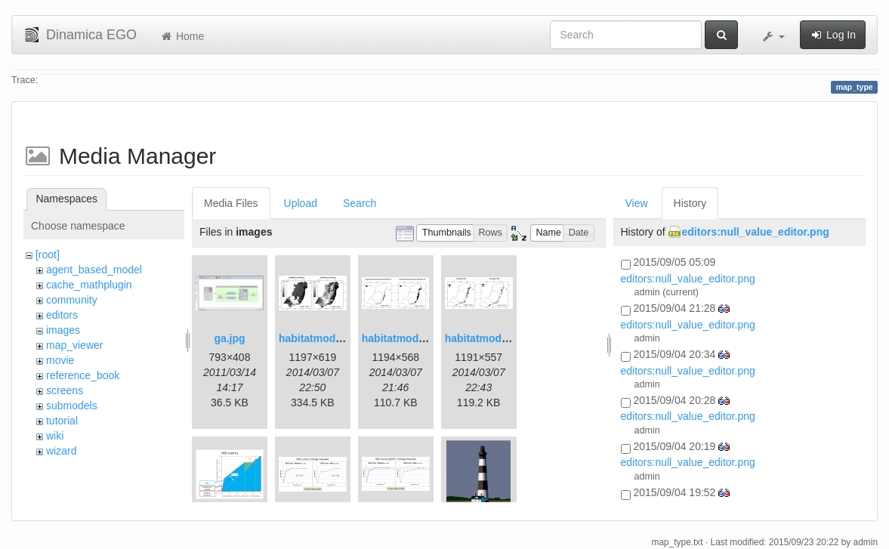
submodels (71, 405)
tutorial (62, 421)
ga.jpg (229, 338)
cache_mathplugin (89, 285)
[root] (47, 254)
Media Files (231, 203)
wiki (54, 436)
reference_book (82, 375)
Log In (833, 35)
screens (64, 390)
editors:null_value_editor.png (755, 232)
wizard (61, 451)
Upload (300, 203)
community (71, 300)
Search (359, 203)
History (690, 203)
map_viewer (74, 345)
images (63, 330)
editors (62, 315)
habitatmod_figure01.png (342, 338)
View (636, 203)
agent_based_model (94, 270)
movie (60, 360)
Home (181, 36)
